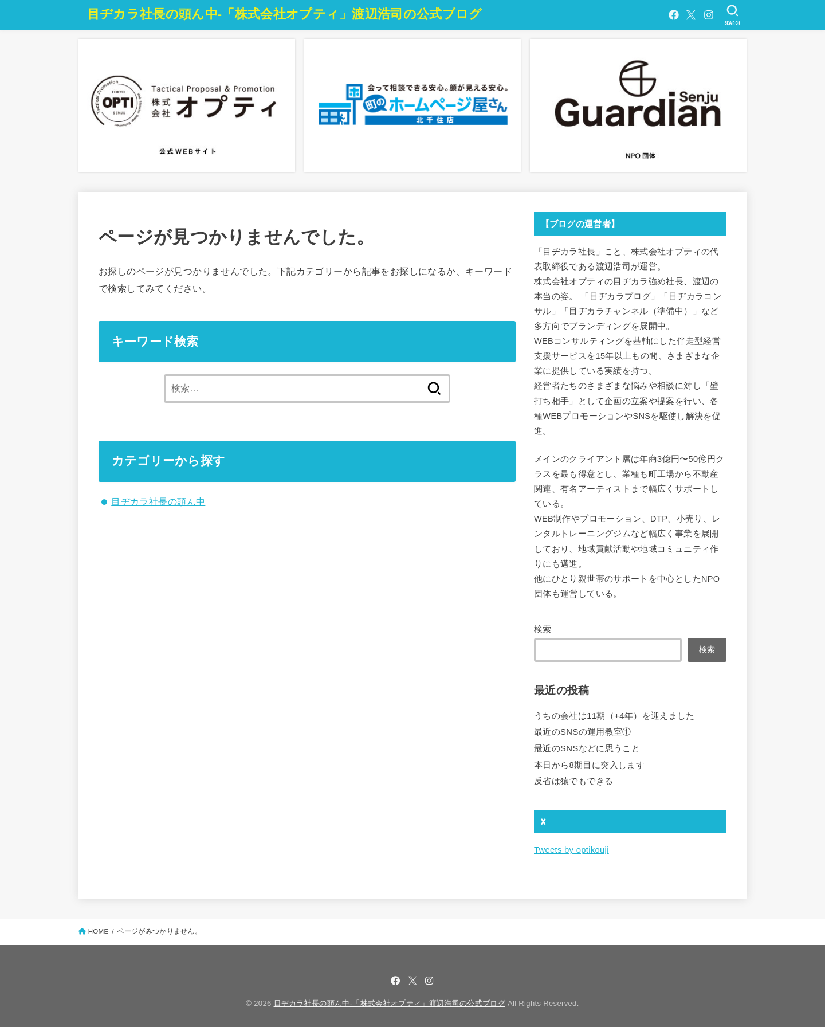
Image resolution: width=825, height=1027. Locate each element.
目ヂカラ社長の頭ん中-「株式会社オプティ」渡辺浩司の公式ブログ (284, 14)
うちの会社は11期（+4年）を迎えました (614, 715)
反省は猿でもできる (573, 778)
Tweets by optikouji (570, 846)
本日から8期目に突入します (589, 762)
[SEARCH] (732, 15)
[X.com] (691, 15)
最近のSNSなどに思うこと (587, 746)
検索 (543, 629)
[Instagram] (709, 15)
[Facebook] (673, 15)
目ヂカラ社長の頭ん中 (158, 501)
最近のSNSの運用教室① (582, 730)
